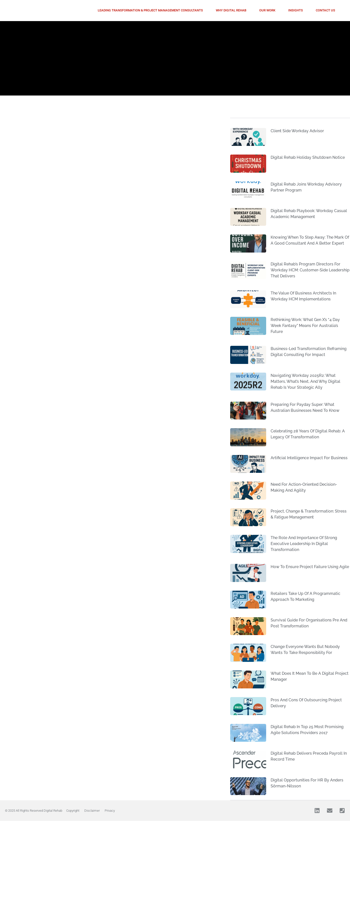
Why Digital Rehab (231, 10)
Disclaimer (92, 810)
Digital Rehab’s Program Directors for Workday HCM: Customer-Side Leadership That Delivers (310, 270)
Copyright (72, 810)
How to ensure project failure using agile (310, 566)
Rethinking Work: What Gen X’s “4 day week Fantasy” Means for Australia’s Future (305, 325)
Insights (295, 10)
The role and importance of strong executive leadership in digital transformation (304, 543)
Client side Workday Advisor (297, 131)
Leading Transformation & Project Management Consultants (150, 10)
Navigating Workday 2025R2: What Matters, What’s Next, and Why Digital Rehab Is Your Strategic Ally (305, 381)
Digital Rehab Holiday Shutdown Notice (308, 157)
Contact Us (325, 10)
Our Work (267, 10)
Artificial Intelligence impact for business (309, 457)
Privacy (110, 810)
